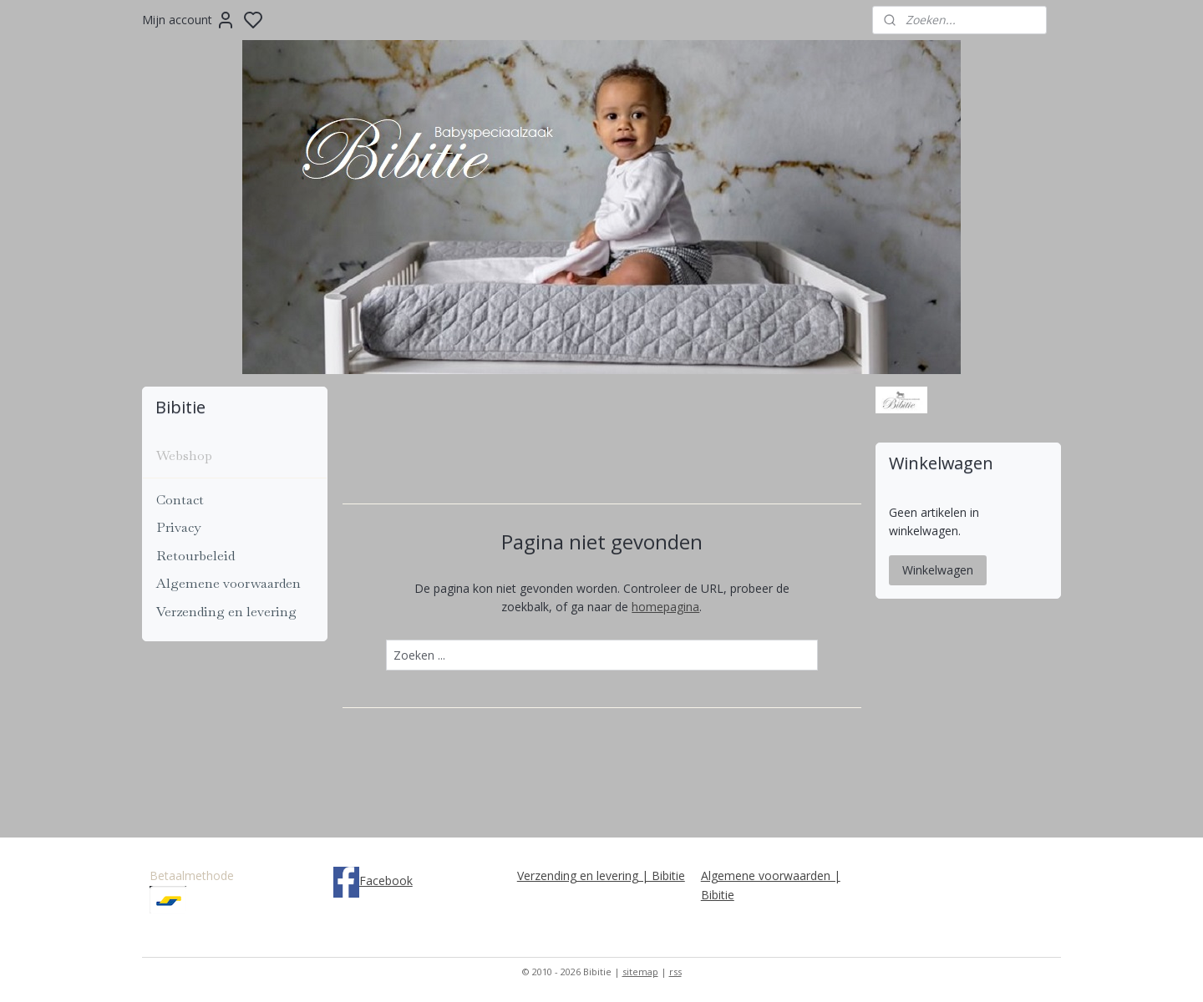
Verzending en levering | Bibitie (601, 875)
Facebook (386, 880)
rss (675, 971)
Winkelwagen (937, 570)
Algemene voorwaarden (228, 583)
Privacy (178, 527)
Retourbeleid (195, 555)
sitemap (640, 971)
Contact (180, 500)
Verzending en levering (226, 611)
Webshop (184, 455)
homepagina (665, 607)
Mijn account (189, 20)
